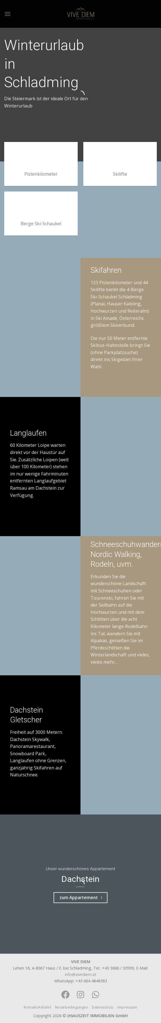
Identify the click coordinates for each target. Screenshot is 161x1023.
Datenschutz (103, 1007)
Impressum (127, 1007)
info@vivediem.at (80, 974)
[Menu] (7, 14)
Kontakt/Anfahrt (37, 1007)
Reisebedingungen (71, 1007)
